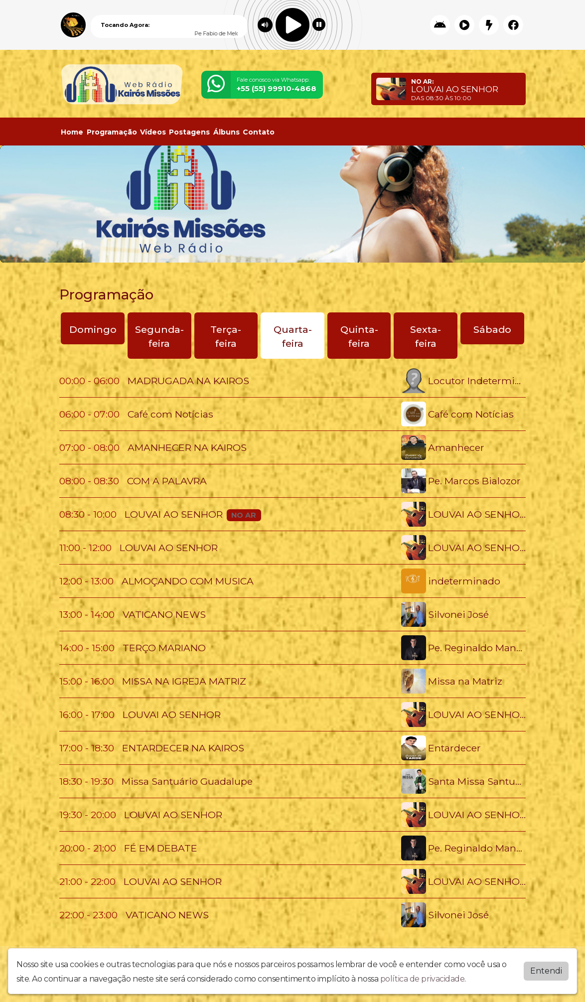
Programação (112, 132)
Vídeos (153, 132)
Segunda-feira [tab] (159, 336)
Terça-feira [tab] (225, 336)
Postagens (189, 132)
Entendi (546, 971)
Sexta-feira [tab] (425, 336)
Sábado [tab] (492, 329)
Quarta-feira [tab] (293, 336)
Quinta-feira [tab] (359, 336)
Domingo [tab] (93, 329)
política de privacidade (422, 979)
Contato (259, 132)
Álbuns (226, 132)
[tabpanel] (292, 647)
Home (72, 132)
